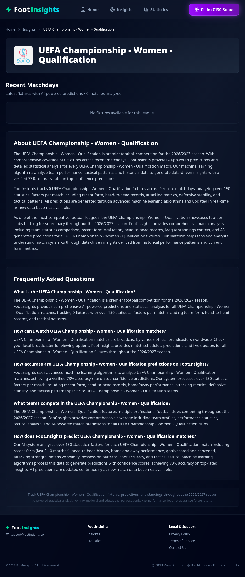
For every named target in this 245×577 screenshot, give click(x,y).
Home (10, 29)
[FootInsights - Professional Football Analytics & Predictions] (32, 9)
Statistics (94, 541)
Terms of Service (182, 541)
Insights (29, 29)
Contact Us (177, 547)
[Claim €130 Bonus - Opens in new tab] (214, 10)
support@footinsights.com (26, 535)
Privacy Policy (179, 534)
